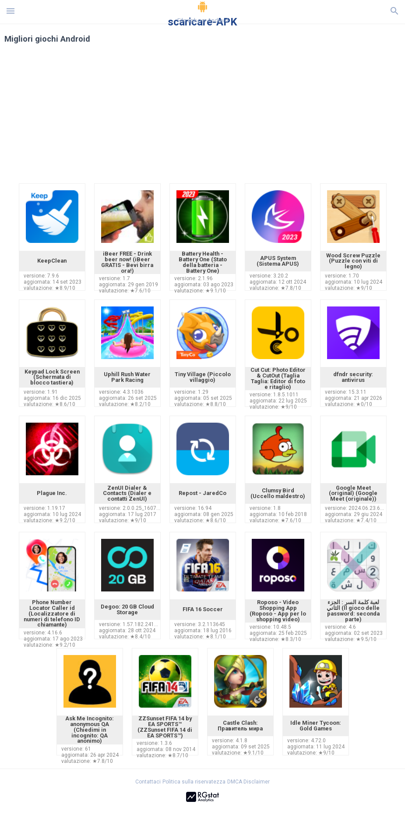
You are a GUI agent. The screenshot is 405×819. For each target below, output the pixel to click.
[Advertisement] (202, 117)
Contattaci (148, 782)
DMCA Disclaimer (248, 782)
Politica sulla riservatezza (193, 782)
